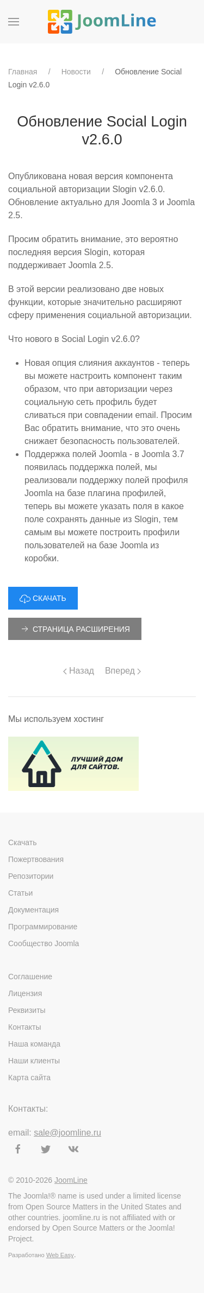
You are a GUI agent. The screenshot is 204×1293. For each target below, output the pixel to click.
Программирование (42, 926)
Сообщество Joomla (43, 943)
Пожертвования (36, 859)
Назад (78, 670)
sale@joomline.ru (67, 1132)
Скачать (22, 842)
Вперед (123, 670)
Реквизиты (27, 1010)
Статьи (20, 893)
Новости (76, 71)
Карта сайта (29, 1077)
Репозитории (30, 876)
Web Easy (60, 1255)
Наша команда (34, 1044)
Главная (22, 71)
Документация (33, 909)
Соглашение (30, 976)
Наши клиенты (34, 1060)
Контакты (24, 1027)
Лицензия (25, 993)
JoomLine (71, 1180)
